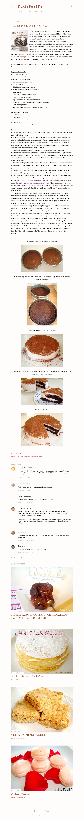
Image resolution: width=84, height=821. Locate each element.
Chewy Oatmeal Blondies (28, 734)
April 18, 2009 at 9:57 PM (25, 490)
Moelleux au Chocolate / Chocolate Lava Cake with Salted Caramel (40, 616)
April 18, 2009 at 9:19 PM (25, 478)
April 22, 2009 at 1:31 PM (25, 552)
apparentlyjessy (23, 508)
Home (20, 12)
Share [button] (13, 454)
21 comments (20, 797)
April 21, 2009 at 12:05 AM (26, 540)
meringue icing (25, 57)
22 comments (20, 738)
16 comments (20, 622)
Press (35, 12)
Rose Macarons (22, 793)
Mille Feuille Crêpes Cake (28, 675)
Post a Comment (17, 557)
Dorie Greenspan (31, 456)
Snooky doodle (23, 468)
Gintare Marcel (47, 815)
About (42, 12)
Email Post (19, 454)
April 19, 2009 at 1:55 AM (25, 526)
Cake (17, 456)
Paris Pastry (30, 6)
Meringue (40, 456)
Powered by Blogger (42, 811)
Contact (27, 12)
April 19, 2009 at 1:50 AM (25, 502)
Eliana (20, 532)
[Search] (71, 6)
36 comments (20, 680)
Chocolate (23, 456)
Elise (19, 546)
